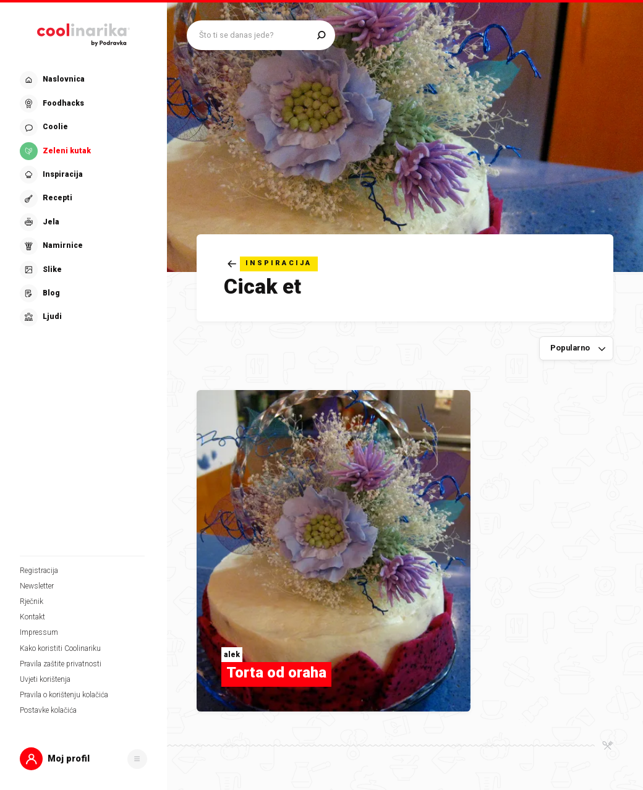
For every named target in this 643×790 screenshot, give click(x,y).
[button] (83, 758)
